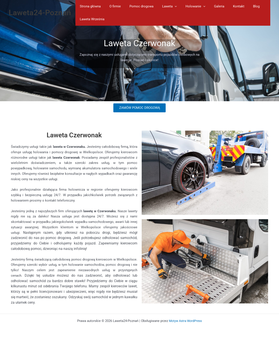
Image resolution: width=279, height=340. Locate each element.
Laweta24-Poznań (40, 12)
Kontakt (224, 6)
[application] (167, 6)
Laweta (162, 6)
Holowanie (186, 6)
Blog (240, 6)
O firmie (111, 6)
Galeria (207, 6)
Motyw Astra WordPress (185, 321)
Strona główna (89, 6)
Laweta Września (91, 19)
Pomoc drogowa (136, 6)
